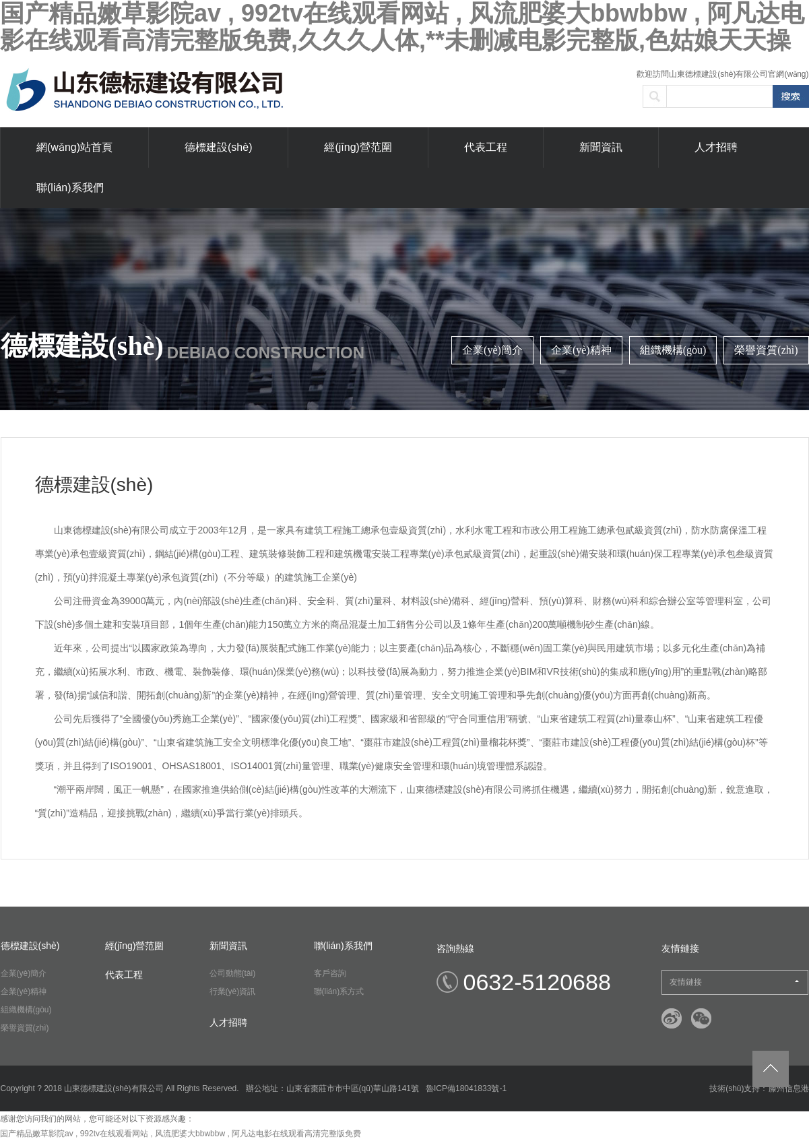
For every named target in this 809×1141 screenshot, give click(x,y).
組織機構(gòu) (673, 350)
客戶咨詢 (330, 973)
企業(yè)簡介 (492, 350)
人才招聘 (716, 147)
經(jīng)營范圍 (357, 147)
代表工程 (485, 147)
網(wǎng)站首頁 (74, 147)
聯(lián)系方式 (339, 991)
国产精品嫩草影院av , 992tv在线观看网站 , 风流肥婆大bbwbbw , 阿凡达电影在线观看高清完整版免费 (180, 1133)
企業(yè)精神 (581, 350)
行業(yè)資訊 (232, 991)
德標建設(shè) (218, 147)
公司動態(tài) (232, 973)
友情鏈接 (734, 982)
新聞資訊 (600, 147)
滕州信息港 (789, 1088)
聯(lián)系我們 (70, 187)
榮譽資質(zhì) (766, 350)
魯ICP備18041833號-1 (466, 1088)
